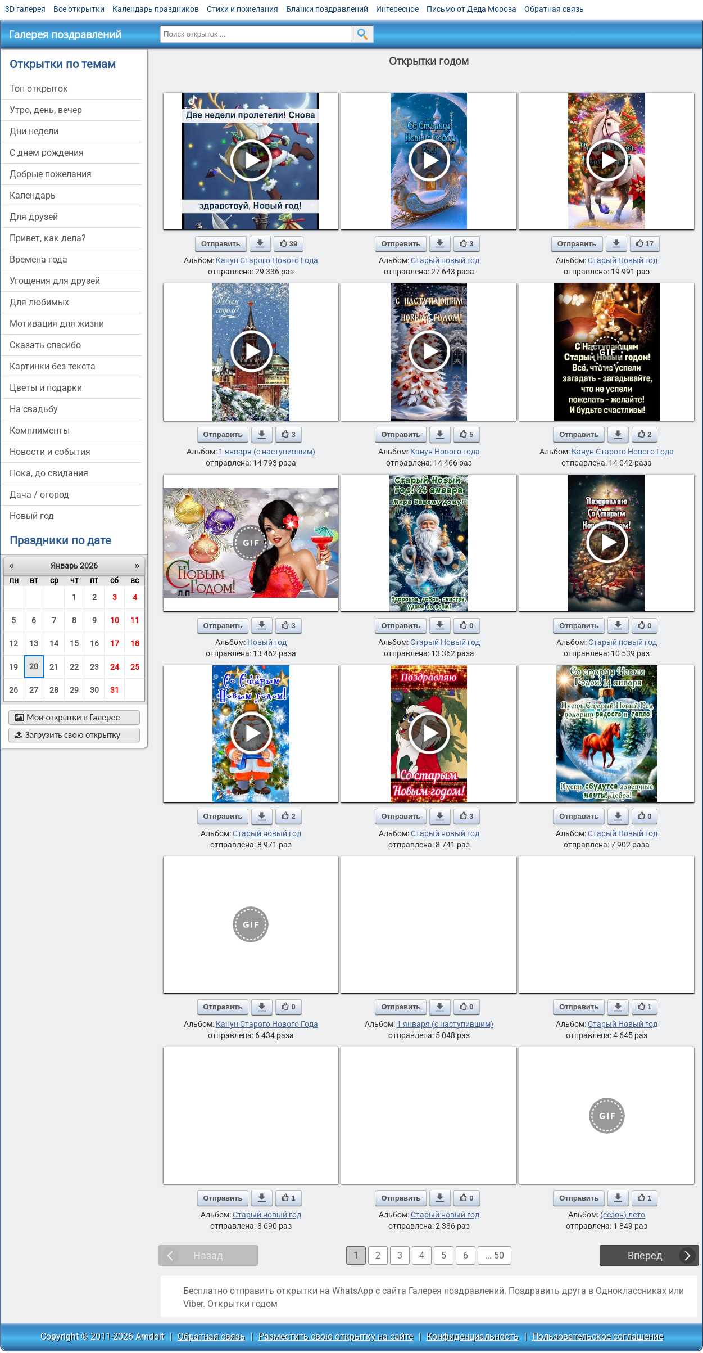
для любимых (39, 302)
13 (33, 643)
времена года (38, 259)
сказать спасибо (45, 345)
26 (13, 689)
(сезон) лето (622, 1214)
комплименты (40, 430)
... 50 (494, 1255)
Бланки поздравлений (327, 8)
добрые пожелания (51, 174)
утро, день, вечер (46, 110)
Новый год (267, 642)
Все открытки (79, 8)
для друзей (34, 216)
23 (94, 666)
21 (53, 666)
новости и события (50, 452)
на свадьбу (34, 409)
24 (114, 666)
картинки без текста (53, 366)
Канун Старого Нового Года (267, 260)
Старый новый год (445, 260)
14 (53, 643)
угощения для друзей (55, 281)
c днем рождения (47, 152)
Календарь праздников (155, 8)
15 (74, 643)
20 (33, 666)
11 (134, 620)
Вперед (645, 1255)
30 (94, 689)
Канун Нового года (445, 451)
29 (74, 689)
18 (134, 643)
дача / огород (39, 494)
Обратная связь (554, 8)
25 (134, 666)
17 (114, 643)
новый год (32, 516)
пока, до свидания (49, 473)
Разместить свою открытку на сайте (335, 1336)
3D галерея (25, 8)
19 (13, 666)
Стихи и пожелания (242, 8)
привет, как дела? (48, 238)
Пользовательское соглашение (597, 1336)
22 (74, 666)
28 (53, 689)
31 (114, 689)
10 (114, 620)
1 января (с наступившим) (267, 451)
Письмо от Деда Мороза (471, 8)
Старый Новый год (622, 260)
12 (13, 643)
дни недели (34, 131)
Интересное (397, 8)
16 (94, 643)
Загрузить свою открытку (67, 734)
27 (33, 689)
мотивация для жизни (57, 323)
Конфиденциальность (473, 1336)
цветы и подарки (46, 387)
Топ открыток (39, 88)
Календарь (33, 195)
